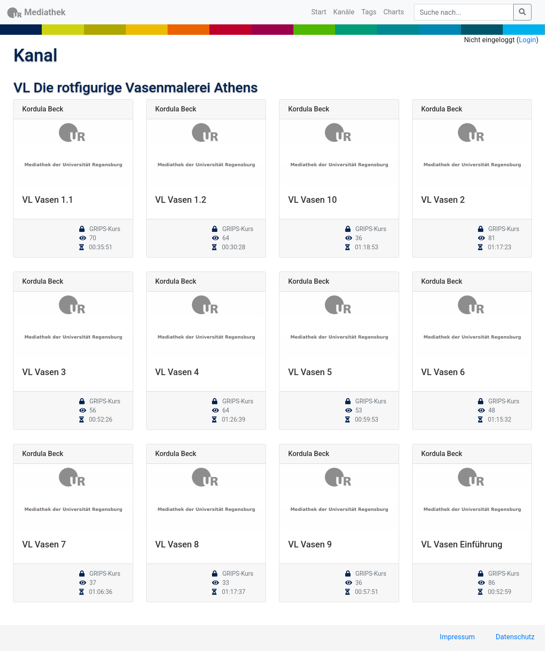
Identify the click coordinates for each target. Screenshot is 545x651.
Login (527, 40)
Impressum (457, 637)
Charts (394, 12)
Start (320, 11)
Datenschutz (515, 637)
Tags (369, 12)
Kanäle (344, 12)
